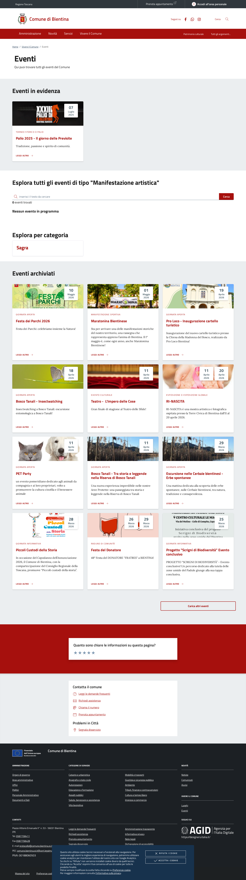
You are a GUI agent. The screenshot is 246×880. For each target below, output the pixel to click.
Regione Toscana (23, 4)
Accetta (165, 860)
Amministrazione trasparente (140, 829)
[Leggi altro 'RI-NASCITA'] (175, 427)
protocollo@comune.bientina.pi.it (35, 846)
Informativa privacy (135, 834)
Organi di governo (21, 775)
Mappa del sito (22, 873)
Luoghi (184, 805)
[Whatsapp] (191, 19)
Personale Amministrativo (25, 795)
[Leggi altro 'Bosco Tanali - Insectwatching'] (24, 427)
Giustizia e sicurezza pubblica (139, 780)
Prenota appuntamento (161, 3)
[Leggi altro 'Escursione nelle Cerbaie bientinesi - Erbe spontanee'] (175, 503)
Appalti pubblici (76, 795)
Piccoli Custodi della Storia (36, 550)
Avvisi (184, 785)
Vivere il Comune (30, 47)
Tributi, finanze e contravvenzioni (141, 790)
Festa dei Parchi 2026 (33, 321)
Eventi (184, 811)
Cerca (226, 197)
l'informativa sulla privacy (108, 873)
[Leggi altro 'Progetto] (175, 584)
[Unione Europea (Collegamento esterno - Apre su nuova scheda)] (27, 754)
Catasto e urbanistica (79, 775)
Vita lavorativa (76, 805)
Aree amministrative (22, 780)
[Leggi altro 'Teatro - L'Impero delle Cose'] (99, 427)
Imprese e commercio (136, 800)
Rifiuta (165, 853)
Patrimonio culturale (193, 34)
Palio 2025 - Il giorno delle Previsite (44, 138)
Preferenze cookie (122, 870)
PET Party (23, 473)
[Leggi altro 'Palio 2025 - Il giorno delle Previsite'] (24, 155)
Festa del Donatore (106, 550)
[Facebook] (184, 19)
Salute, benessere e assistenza (84, 800)
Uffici (15, 785)
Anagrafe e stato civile (80, 780)
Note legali (130, 839)
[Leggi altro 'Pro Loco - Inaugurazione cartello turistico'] (175, 354)
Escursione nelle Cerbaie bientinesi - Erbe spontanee (194, 475)
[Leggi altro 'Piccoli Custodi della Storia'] (24, 584)
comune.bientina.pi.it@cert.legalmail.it (36, 851)
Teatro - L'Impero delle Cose (113, 401)
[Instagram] (197, 19)
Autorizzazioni (76, 785)
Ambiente (130, 785)
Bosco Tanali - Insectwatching (39, 401)
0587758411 (23, 836)
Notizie (184, 775)
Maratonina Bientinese (109, 321)
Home (15, 47)
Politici (15, 790)
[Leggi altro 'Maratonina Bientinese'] (99, 354)
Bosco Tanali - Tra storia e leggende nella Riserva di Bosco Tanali (119, 475)
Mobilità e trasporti (134, 775)
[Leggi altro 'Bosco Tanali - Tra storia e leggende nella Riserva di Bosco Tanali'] (99, 503)
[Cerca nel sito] (227, 19)
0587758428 (23, 841)
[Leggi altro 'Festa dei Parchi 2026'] (24, 354)
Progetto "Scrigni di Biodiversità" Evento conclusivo (197, 552)
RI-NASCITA (175, 401)
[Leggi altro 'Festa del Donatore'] (99, 584)
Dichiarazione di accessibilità (139, 844)
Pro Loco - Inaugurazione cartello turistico (192, 323)
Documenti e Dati (21, 800)
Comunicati (187, 780)
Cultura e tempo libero (136, 795)
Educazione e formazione (81, 790)
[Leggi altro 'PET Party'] (24, 503)
